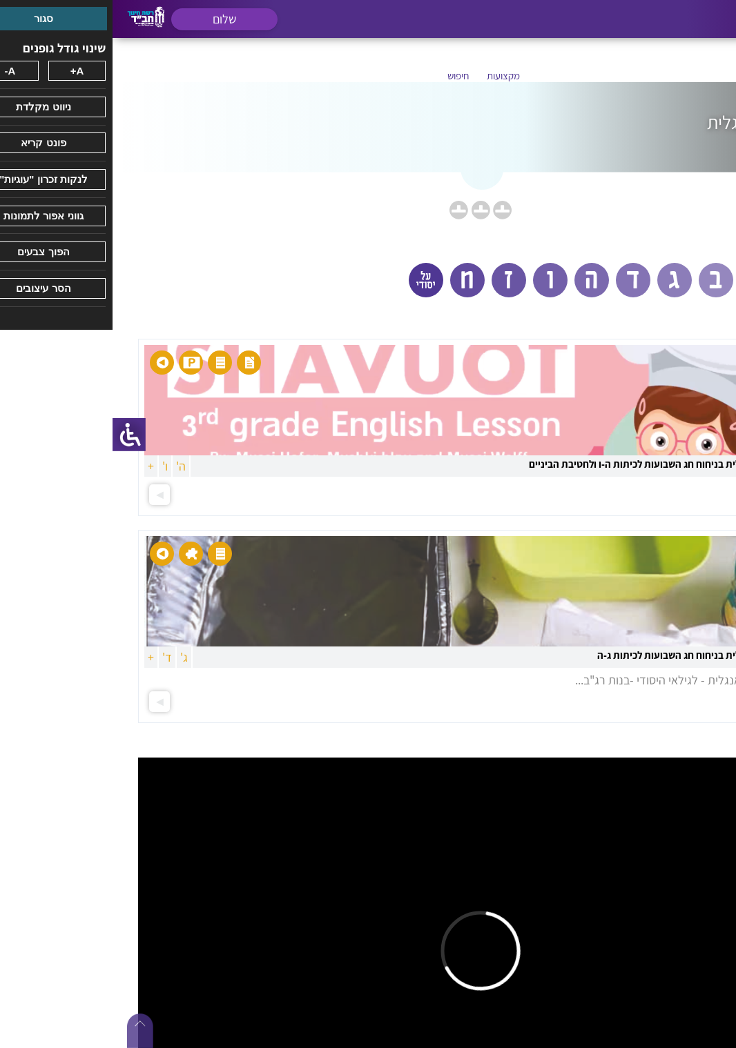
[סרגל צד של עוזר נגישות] (16, 434)
